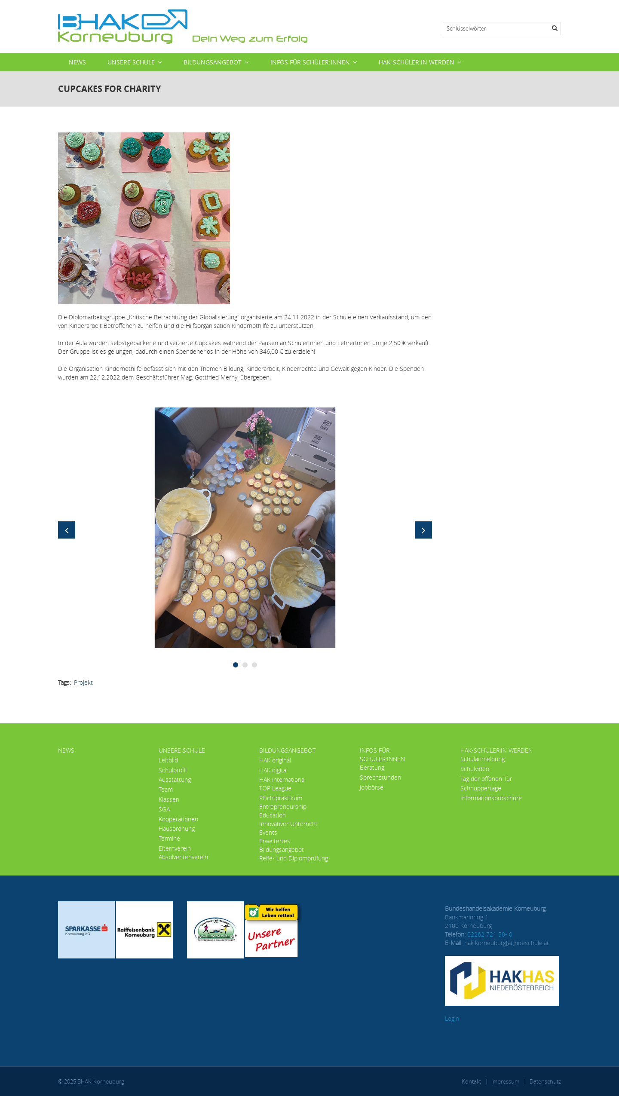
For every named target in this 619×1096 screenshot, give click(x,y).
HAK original (275, 760)
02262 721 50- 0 (489, 934)
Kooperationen (178, 819)
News (77, 62)
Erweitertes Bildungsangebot (281, 845)
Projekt (83, 682)
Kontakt (471, 1081)
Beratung (372, 767)
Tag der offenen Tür (486, 779)
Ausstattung (175, 779)
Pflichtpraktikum (280, 798)
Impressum (505, 1081)
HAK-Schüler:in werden (416, 62)
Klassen (169, 799)
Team (166, 789)
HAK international (282, 779)
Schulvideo (474, 769)
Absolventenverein (183, 857)
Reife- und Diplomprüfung (293, 858)
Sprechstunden (380, 777)
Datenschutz (545, 1081)
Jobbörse (371, 787)
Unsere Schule (131, 62)
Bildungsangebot (213, 62)
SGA (164, 809)
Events (268, 832)
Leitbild (168, 760)
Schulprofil (173, 770)
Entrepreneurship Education (282, 810)
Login (452, 1018)
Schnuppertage (480, 788)
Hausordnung (177, 828)
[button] (245, 527)
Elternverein (175, 848)
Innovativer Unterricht (288, 824)
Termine (169, 838)
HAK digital (273, 770)
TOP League (275, 788)
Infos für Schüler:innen (310, 62)
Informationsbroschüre (491, 798)
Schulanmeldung (482, 759)
